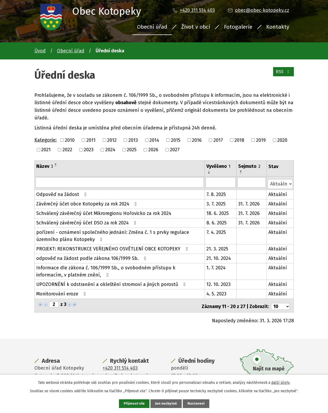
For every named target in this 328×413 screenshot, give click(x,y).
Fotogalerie (238, 26)
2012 (112, 140)
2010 (70, 140)
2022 (67, 150)
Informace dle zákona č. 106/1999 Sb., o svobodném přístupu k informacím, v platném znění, (119, 269)
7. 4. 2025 (216, 231)
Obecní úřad (152, 26)
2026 (153, 150)
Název (44, 166)
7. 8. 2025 (216, 193)
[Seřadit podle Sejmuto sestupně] (241, 173)
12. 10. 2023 (219, 283)
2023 (88, 150)
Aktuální (278, 193)
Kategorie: (45, 140)
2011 (91, 140)
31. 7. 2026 (249, 202)
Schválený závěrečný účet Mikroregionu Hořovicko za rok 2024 (103, 212)
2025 (132, 150)
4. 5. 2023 (217, 292)
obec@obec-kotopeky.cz (262, 10)
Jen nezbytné (166, 403)
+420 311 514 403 (197, 10)
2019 (261, 140)
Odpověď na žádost (62, 193)
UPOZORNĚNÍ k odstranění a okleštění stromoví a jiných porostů (112, 283)
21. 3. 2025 (217, 247)
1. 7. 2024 (216, 266)
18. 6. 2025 (218, 212)
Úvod (40, 51)
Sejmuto (249, 166)
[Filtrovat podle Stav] (280, 182)
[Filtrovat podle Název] (119, 182)
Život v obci (195, 26)
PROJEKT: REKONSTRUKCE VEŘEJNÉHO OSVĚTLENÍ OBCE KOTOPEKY (113, 247)
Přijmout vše (134, 403)
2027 (175, 150)
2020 (282, 140)
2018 (239, 140)
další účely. (280, 382)
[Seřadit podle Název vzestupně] (56, 164)
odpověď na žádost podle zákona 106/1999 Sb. (92, 257)
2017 (218, 140)
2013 (133, 140)
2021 (46, 150)
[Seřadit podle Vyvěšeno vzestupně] (209, 171)
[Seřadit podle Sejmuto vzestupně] (241, 171)
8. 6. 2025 (217, 221)
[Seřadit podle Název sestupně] (56, 166)
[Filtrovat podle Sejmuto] (252, 182)
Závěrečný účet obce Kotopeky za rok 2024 (87, 202)
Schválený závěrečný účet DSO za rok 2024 (87, 221)
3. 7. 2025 (216, 202)
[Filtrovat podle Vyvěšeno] (221, 182)
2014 (154, 140)
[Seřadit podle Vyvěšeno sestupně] (209, 173)
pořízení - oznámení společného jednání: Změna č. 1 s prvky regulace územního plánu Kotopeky (112, 234)
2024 (110, 150)
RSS (282, 74)
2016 (197, 140)
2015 (175, 140)
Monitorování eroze (62, 292)
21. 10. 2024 (219, 257)
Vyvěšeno (219, 166)
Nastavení (196, 403)
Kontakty (277, 26)
